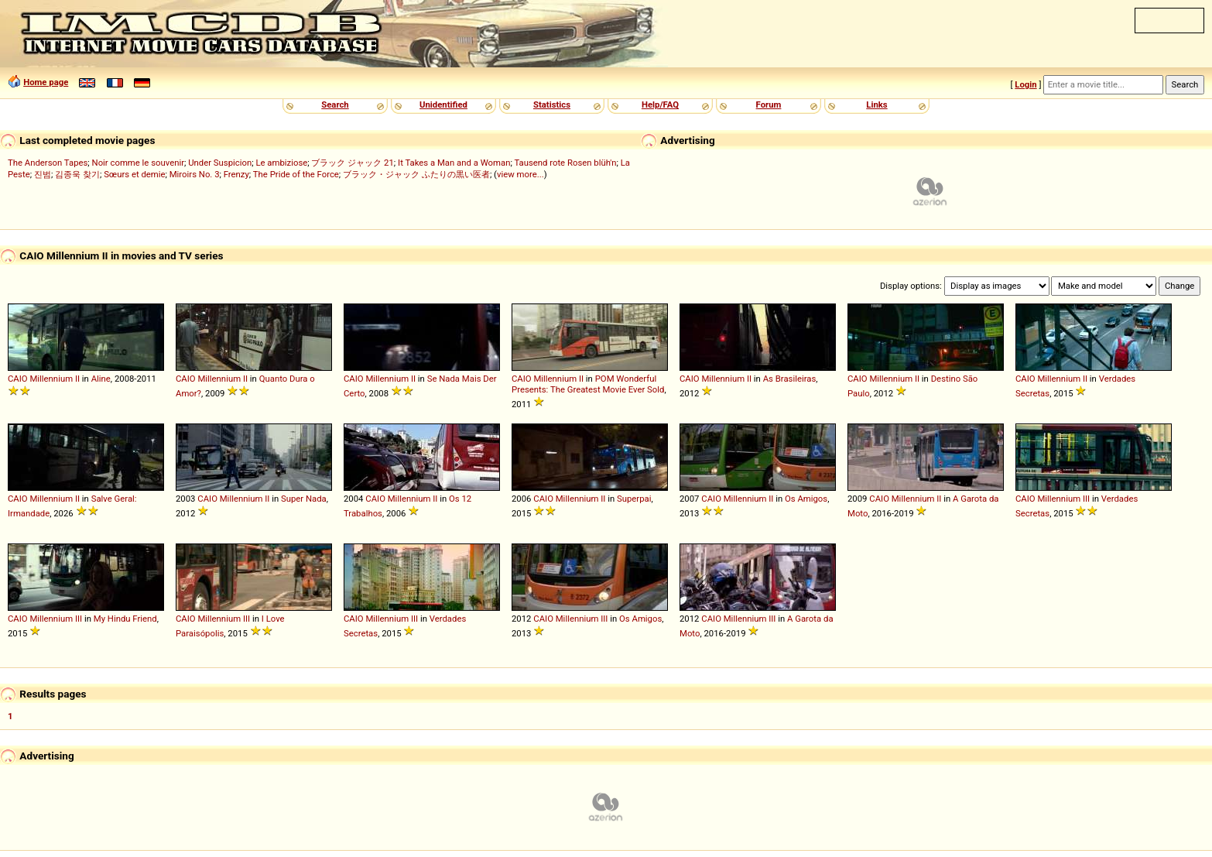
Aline (101, 378)
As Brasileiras (790, 378)
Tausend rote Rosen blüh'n (565, 162)
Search (334, 104)
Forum (769, 104)
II (77, 378)
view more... (520, 174)
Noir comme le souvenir (138, 162)
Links (876, 104)
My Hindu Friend (125, 618)
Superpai (634, 498)
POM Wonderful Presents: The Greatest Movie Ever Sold (588, 384)
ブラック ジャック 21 (352, 162)
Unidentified (443, 104)
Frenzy (236, 174)
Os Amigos (806, 498)
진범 (42, 174)
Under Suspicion (220, 162)
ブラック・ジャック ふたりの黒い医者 (416, 174)
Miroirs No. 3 (194, 174)
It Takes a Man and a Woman (454, 162)
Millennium (51, 378)
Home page (45, 82)
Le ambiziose (281, 162)
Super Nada (304, 498)
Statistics (551, 104)
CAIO (18, 378)
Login (1025, 84)
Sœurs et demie (134, 174)
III (1086, 498)
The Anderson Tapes (47, 162)
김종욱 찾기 (77, 174)
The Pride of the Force (296, 174)
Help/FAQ (660, 104)
